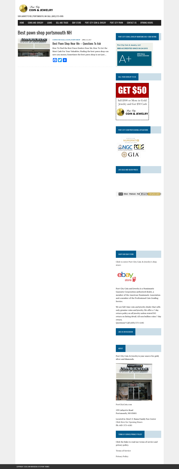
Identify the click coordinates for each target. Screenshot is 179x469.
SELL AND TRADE (61, 22)
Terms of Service (123, 447)
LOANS (48, 22)
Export (145, 194)
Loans (66, 40)
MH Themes (45, 463)
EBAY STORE (75, 22)
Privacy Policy (122, 453)
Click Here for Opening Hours (129, 419)
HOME (20, 22)
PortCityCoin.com (124, 401)
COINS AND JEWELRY (34, 22)
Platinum (133, 194)
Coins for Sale (57, 40)
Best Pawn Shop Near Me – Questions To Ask (75, 43)
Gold (121, 194)
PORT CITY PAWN (115, 22)
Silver (126, 194)
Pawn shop (74, 40)
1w (162, 194)
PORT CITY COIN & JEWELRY (94, 22)
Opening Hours (145, 22)
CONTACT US (130, 22)
